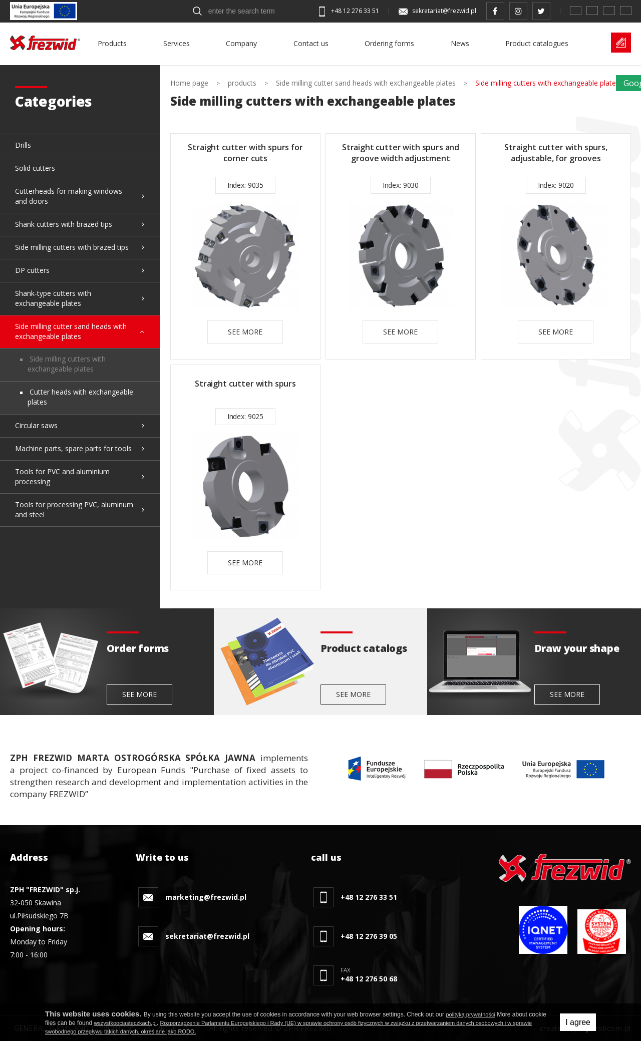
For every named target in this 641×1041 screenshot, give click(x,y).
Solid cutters (35, 168)
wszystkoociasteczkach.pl (125, 1023)
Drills (23, 145)
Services (176, 43)
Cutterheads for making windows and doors (68, 196)
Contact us (311, 43)
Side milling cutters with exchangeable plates (67, 364)
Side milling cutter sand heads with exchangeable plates (71, 331)
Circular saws (36, 425)
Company (241, 43)
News (460, 43)
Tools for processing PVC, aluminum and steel (74, 509)
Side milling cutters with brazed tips (72, 247)
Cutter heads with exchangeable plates (80, 397)
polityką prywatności (470, 1014)
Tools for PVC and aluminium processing (62, 476)
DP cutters (32, 270)
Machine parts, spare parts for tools (73, 448)
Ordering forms (389, 43)
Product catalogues (536, 43)
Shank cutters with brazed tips (63, 224)
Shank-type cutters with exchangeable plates (53, 298)
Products (112, 43)
